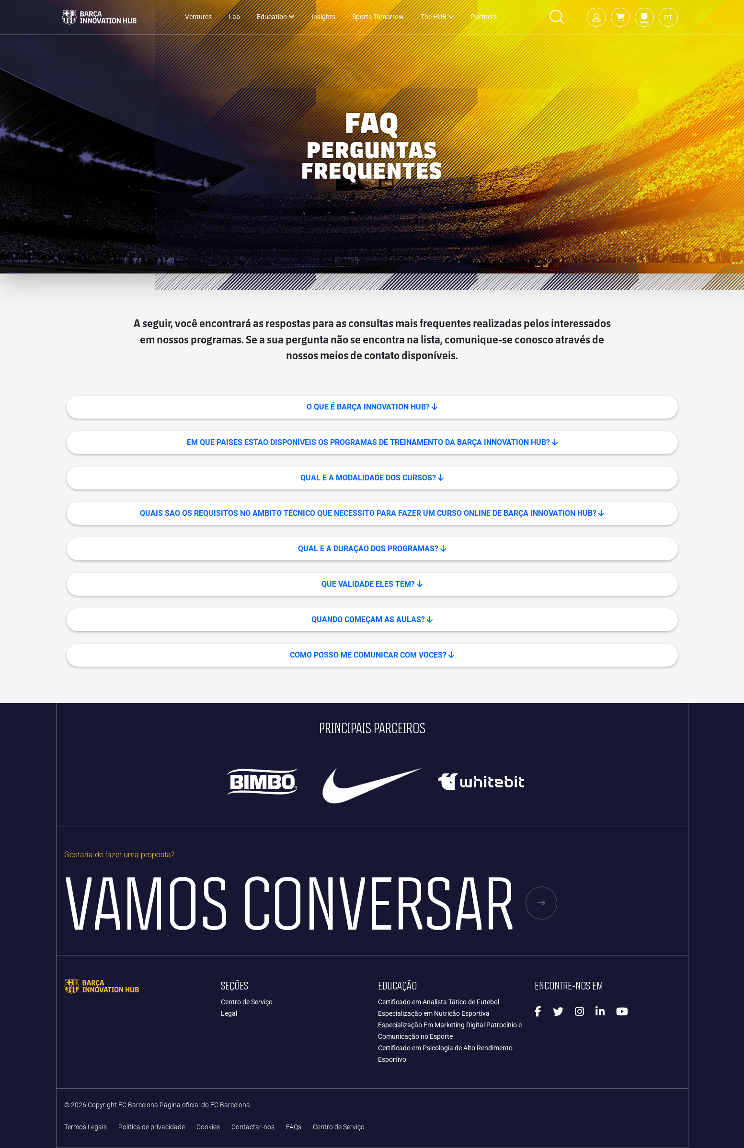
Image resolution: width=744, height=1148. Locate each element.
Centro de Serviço (247, 1002)
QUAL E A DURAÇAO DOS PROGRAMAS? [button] (372, 548)
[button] (620, 17)
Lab (234, 17)
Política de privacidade (151, 1127)
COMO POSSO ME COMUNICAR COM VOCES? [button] (372, 654)
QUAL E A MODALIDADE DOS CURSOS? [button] (372, 477)
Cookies (208, 1127)
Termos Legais (85, 1127)
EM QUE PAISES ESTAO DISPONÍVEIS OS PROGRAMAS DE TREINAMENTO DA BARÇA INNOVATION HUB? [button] (372, 442)
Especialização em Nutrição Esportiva (434, 1013)
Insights (323, 17)
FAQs (293, 1127)
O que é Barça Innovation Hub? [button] (372, 406)
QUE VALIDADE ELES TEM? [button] (372, 584)
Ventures (198, 17)
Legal (229, 1013)
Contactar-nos (253, 1127)
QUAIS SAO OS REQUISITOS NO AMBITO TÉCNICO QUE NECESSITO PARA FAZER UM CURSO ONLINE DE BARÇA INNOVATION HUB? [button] (372, 513)
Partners (484, 17)
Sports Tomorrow (378, 17)
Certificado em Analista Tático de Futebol (438, 1002)
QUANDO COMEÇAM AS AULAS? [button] (372, 619)
